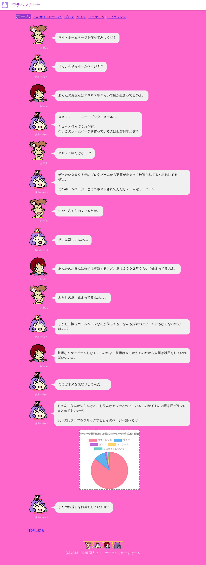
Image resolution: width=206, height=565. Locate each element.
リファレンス (116, 17)
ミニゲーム (96, 17)
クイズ (81, 17)
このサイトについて (47, 17)
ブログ (69, 17)
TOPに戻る (36, 530)
